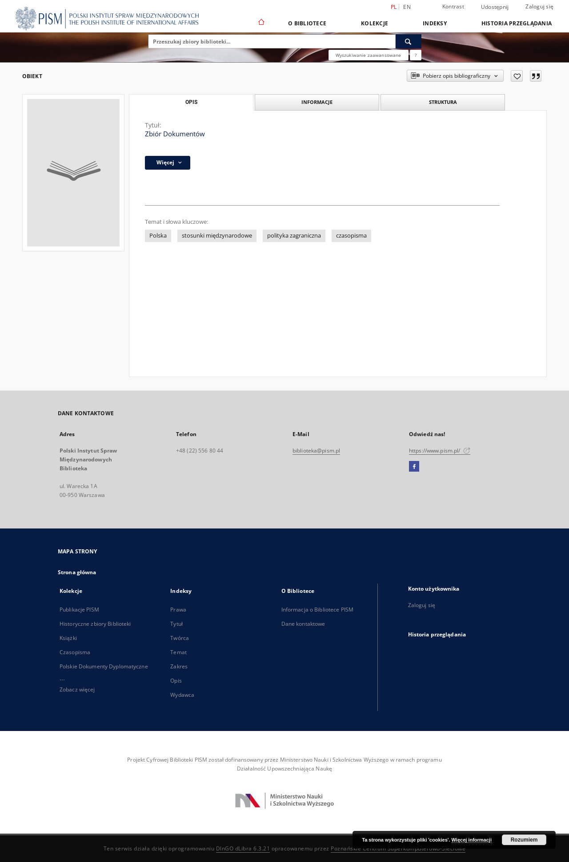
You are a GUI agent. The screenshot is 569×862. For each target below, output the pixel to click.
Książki (68, 638)
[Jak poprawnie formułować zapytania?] (415, 55)
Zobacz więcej (77, 689)
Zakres (179, 666)
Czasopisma (75, 652)
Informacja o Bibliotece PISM (317, 609)
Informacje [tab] (317, 102)
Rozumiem (524, 840)
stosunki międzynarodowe (217, 235)
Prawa (178, 609)
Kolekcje (374, 23)
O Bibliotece (307, 23)
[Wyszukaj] (408, 41)
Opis (175, 680)
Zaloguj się (539, 6)
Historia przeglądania (516, 23)
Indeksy (435, 23)
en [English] (407, 7)
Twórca (179, 638)
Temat (178, 652)
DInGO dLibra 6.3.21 (243, 848)
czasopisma (351, 235)
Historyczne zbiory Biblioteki (95, 624)
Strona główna (77, 572)
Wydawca (182, 695)
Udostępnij (495, 7)
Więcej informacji (472, 839)
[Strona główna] (261, 23)
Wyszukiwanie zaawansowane (368, 55)
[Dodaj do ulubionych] (517, 76)
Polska (158, 235)
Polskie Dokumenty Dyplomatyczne (104, 666)
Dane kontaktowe (303, 624)
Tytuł (176, 624)
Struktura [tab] (443, 102)
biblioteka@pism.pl (316, 450)
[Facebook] (414, 467)
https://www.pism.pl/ (439, 450)
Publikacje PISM (79, 609)
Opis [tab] (191, 102)
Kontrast (453, 6)
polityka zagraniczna (294, 235)
